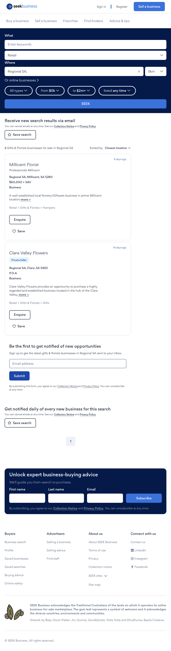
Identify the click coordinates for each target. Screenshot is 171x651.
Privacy (93, 558)
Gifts (46, 307)
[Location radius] (155, 71)
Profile (9, 550)
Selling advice (56, 550)
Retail (13, 207)
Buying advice (14, 575)
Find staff (53, 558)
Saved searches (15, 567)
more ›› (62, 199)
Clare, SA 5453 (37, 268)
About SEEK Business (103, 542)
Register (121, 6)
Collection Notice (64, 126)
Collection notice (100, 567)
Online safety (14, 583)
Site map (94, 585)
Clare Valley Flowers (28, 252)
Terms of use (97, 550)
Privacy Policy (88, 126)
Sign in (101, 6)
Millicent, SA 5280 (40, 177)
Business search (15, 542)
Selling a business (59, 542)
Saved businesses (16, 558)
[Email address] (67, 367)
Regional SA (17, 177)
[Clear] (139, 71)
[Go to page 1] (70, 445)
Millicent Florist (24, 164)
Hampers (49, 207)
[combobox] (85, 44)
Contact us (138, 542)
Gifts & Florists (30, 207)
